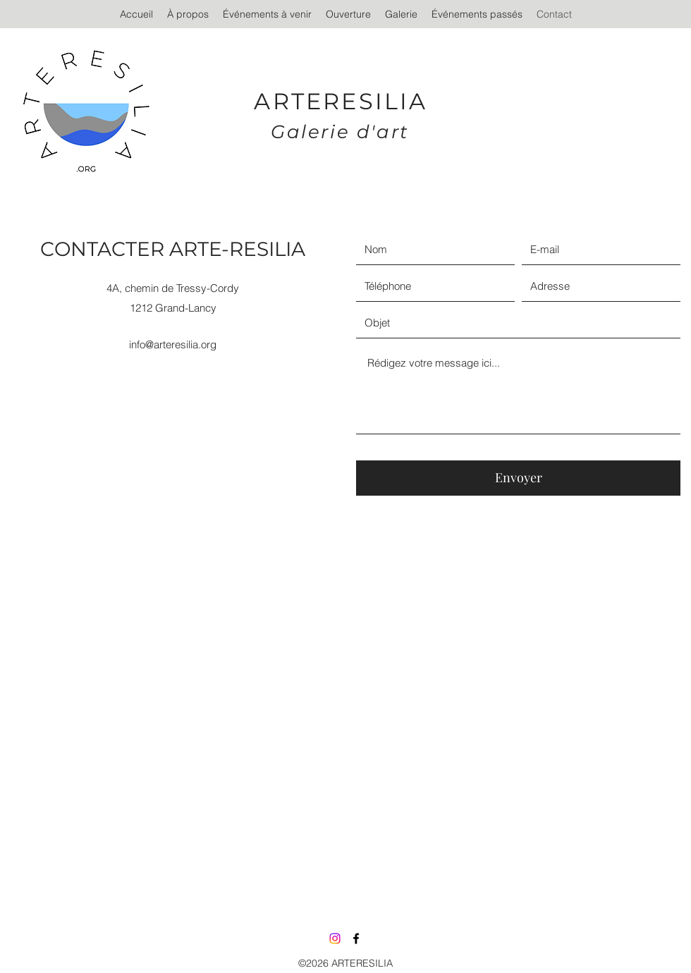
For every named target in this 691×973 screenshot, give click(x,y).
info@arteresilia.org (172, 344)
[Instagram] (335, 938)
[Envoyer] (518, 478)
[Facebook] (356, 938)
